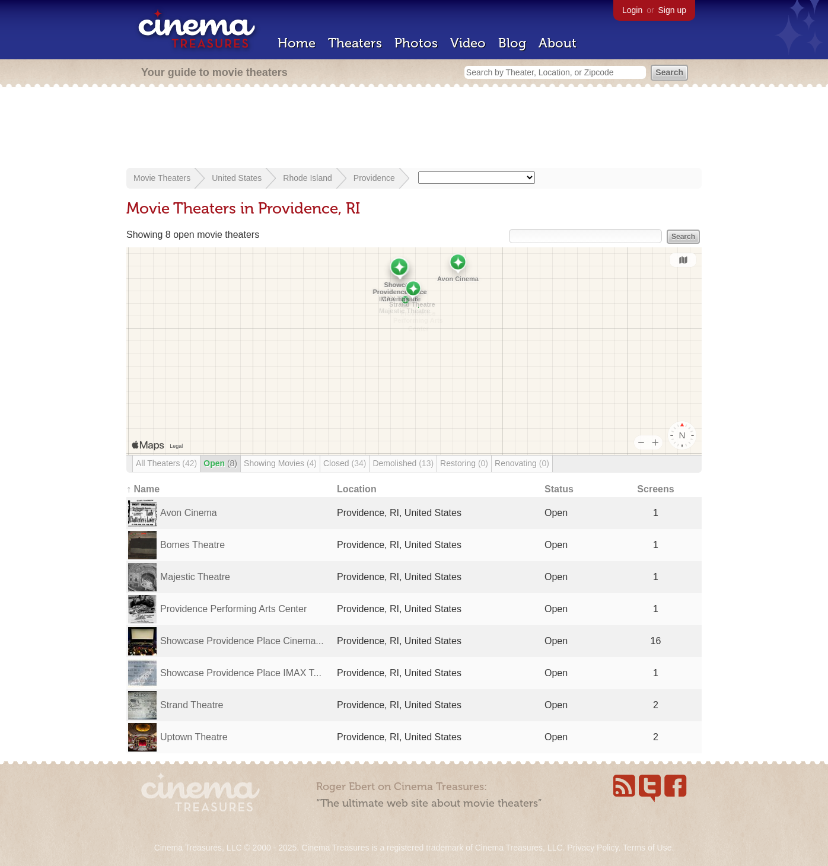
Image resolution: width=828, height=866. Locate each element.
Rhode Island (307, 178)
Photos (416, 43)
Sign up (672, 10)
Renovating (522, 463)
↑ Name (143, 489)
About (558, 43)
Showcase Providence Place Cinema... (242, 641)
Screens (655, 489)
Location (357, 489)
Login (632, 10)
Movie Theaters (161, 178)
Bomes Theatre (192, 545)
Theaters (355, 43)
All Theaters (166, 463)
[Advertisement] (414, 128)
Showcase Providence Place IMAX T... (240, 673)
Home (297, 43)
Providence (374, 178)
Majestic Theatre (195, 577)
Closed (344, 463)
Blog (512, 43)
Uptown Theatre (194, 737)
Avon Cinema (188, 513)
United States (237, 178)
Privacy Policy (592, 847)
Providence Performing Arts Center (233, 609)
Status (559, 489)
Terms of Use (647, 847)
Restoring (464, 463)
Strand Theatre (191, 705)
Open (220, 463)
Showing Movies (280, 463)
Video (468, 43)
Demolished (403, 463)
